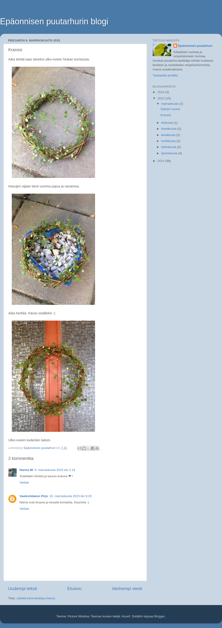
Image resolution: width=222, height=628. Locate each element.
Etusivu (74, 588)
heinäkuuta (169, 128)
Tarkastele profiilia (165, 75)
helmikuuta (169, 147)
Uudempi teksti (22, 588)
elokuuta (167, 122)
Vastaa (24, 482)
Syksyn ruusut (170, 109)
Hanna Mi (26, 470)
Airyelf (125, 616)
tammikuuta (169, 153)
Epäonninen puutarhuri (195, 45)
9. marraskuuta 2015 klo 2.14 (55, 470)
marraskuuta (170, 103)
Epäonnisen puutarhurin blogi (54, 21)
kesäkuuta (168, 135)
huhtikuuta (168, 141)
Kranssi (165, 115)
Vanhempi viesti (127, 588)
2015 (161, 98)
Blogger (159, 616)
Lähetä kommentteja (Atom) (35, 598)
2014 (161, 161)
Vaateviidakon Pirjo (33, 496)
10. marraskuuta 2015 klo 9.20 (70, 496)
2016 (161, 92)
